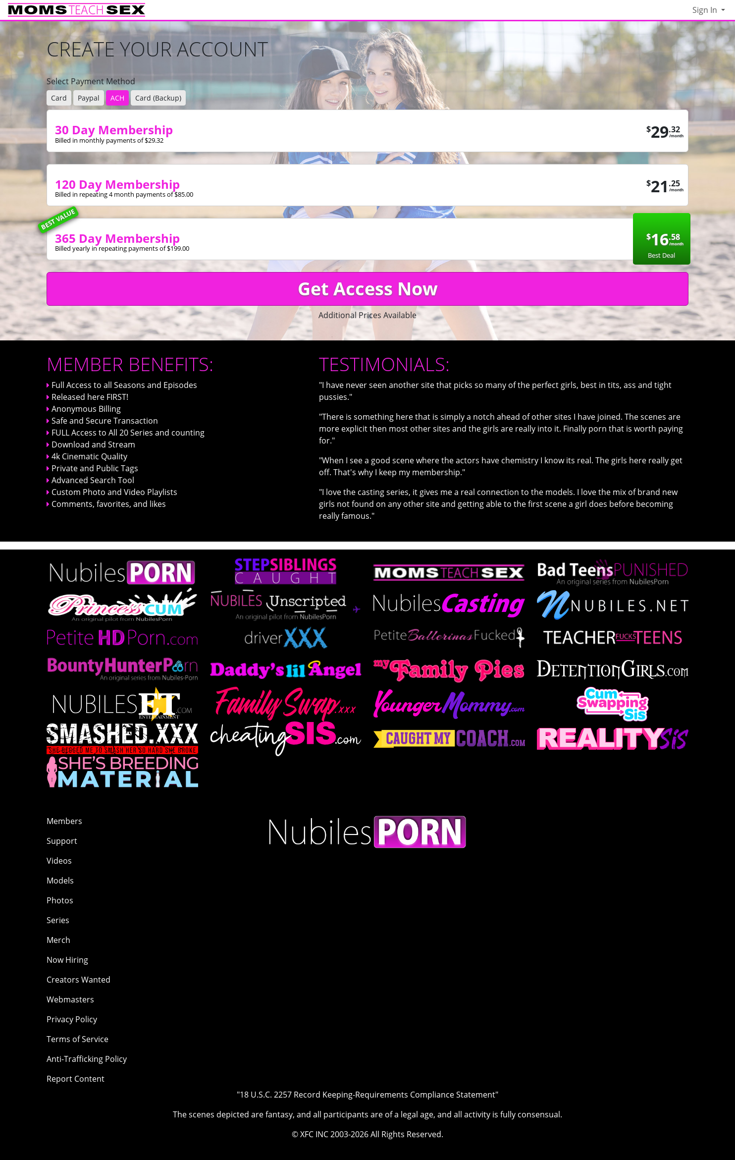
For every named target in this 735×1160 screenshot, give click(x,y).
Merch (58, 940)
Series (58, 920)
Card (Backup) (158, 98)
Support (62, 840)
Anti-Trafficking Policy (87, 1058)
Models (60, 880)
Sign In (705, 9)
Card (59, 98)
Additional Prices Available (367, 315)
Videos (59, 860)
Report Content (76, 1078)
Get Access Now (368, 288)
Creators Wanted (78, 979)
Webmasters (70, 999)
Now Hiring (67, 959)
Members (64, 821)
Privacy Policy (72, 1019)
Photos (60, 900)
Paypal (89, 98)
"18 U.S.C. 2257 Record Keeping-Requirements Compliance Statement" (367, 1094)
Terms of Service (77, 1039)
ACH (117, 98)
